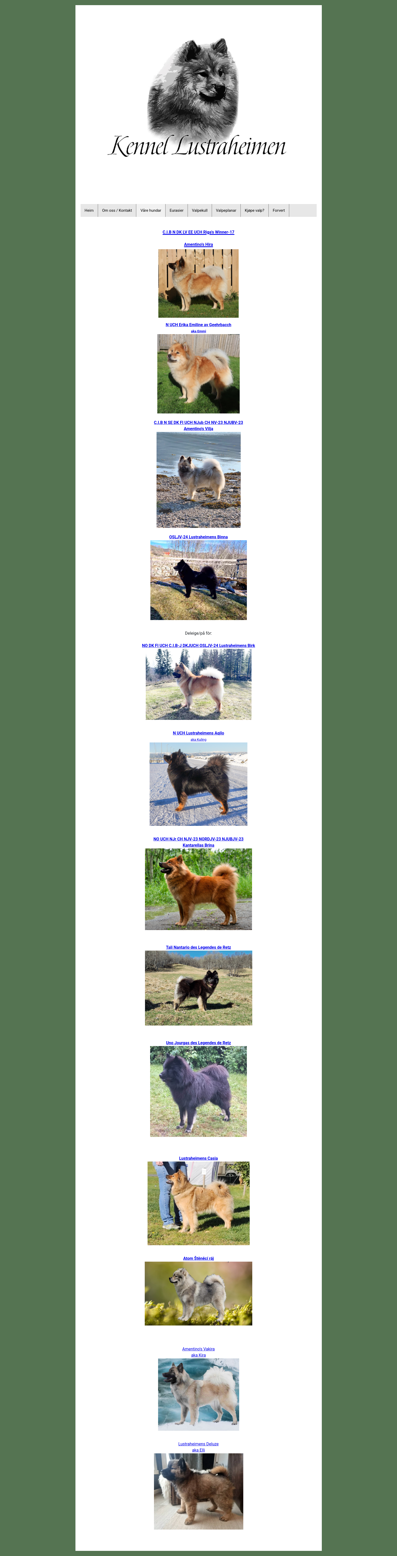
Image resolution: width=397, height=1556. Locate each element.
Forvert (279, 210)
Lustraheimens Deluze (198, 1444)
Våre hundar (150, 210)
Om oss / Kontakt (117, 210)
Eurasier (176, 210)
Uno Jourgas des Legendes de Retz (198, 1042)
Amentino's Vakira (198, 1349)
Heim (89, 210)
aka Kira (198, 1355)
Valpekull (200, 210)
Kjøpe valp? (254, 210)
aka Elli (198, 1450)
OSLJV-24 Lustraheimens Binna (198, 537)
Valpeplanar (226, 210)
